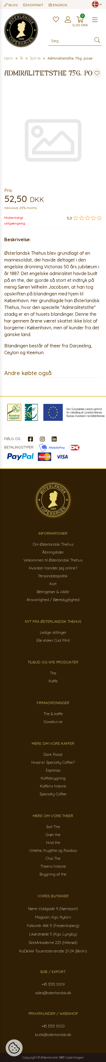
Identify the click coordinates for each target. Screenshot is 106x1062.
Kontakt (33, 5)
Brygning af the (53, 874)
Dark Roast (53, 754)
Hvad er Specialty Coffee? (53, 762)
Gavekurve (53, 721)
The (53, 673)
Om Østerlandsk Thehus (53, 544)
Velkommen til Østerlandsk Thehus (53, 560)
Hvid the (53, 842)
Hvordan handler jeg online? (53, 568)
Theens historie (53, 866)
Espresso (53, 770)
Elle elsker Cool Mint (53, 640)
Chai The (53, 858)
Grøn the (53, 834)
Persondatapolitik (53, 576)
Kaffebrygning (53, 778)
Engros (58, 5)
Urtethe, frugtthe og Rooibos (53, 850)
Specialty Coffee (53, 794)
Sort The (53, 826)
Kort (53, 584)
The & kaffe (53, 713)
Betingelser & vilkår (53, 591)
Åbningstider (53, 552)
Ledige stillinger (53, 632)
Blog (11, 5)
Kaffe (53, 681)
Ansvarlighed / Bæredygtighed (53, 599)
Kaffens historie (53, 786)
